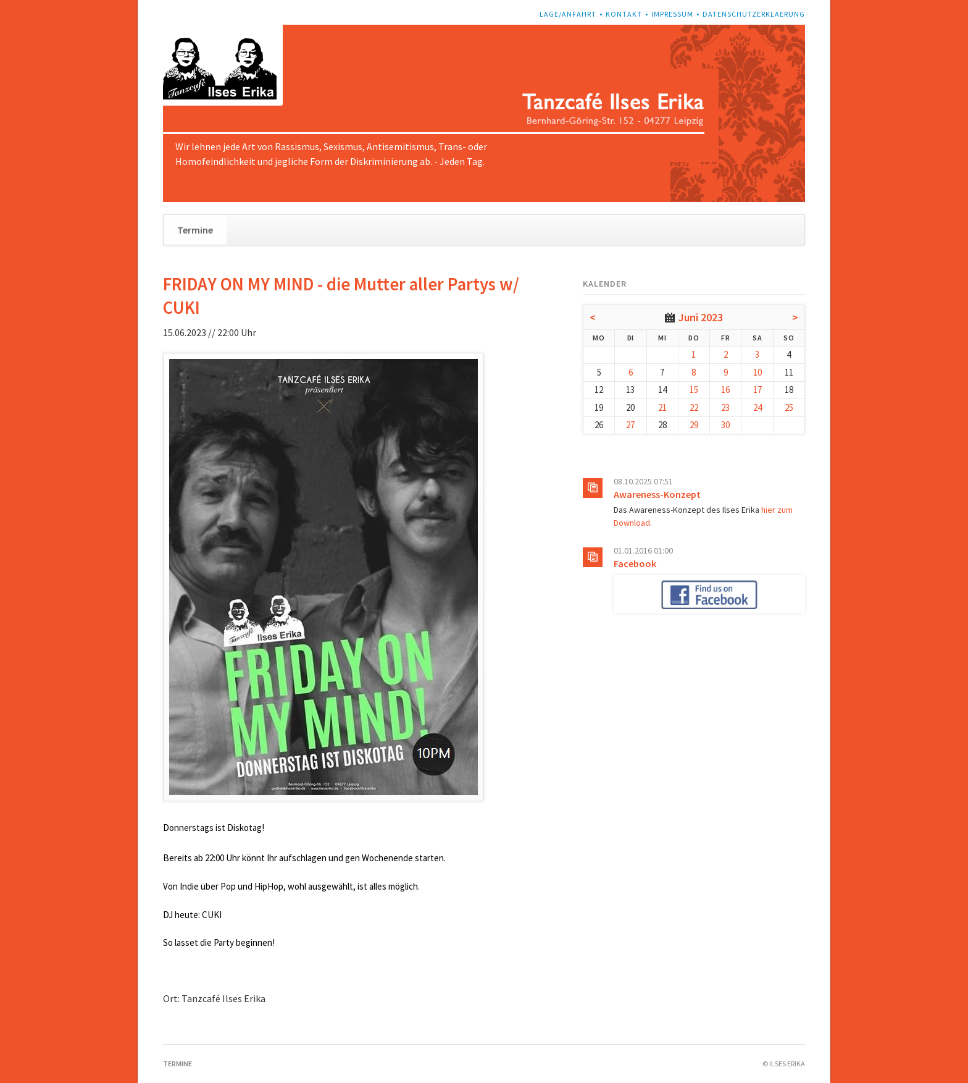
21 (662, 407)
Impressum (672, 14)
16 (725, 389)
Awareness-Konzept (657, 494)
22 (694, 407)
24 (757, 407)
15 (694, 389)
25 (789, 407)
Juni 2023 (700, 317)
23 (725, 407)
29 (694, 425)
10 (757, 372)
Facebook (635, 563)
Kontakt (624, 14)
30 (725, 425)
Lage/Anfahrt (568, 14)
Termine (195, 230)
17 (757, 389)
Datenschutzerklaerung (754, 14)
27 (630, 425)
